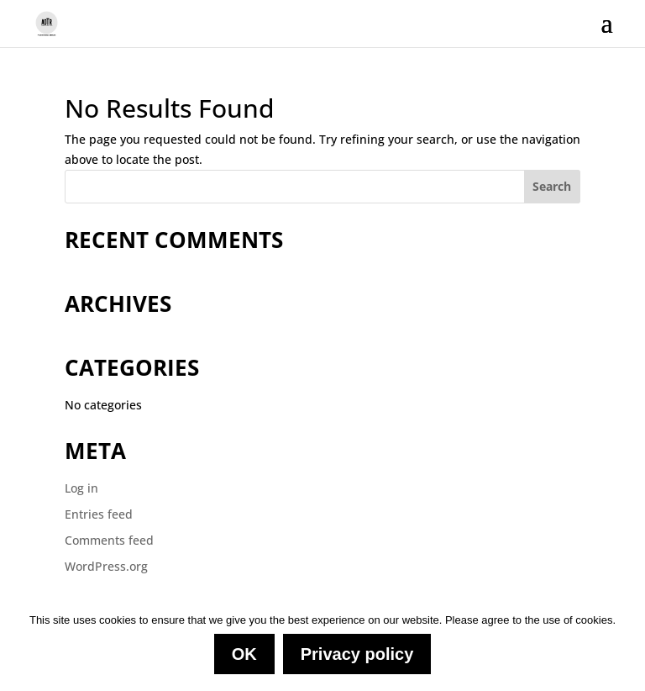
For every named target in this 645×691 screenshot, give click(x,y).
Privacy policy (357, 654)
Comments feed (109, 540)
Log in (81, 488)
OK (244, 654)
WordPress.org (106, 566)
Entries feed (99, 514)
